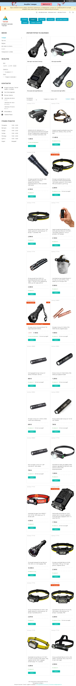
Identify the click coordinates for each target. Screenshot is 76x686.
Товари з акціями (36, 22)
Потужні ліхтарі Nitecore (35, 91)
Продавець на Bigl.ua (38, 683)
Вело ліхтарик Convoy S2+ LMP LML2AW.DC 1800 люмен (36, 465)
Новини (25, 22)
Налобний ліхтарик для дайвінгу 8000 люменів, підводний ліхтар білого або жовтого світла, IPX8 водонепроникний (62, 467)
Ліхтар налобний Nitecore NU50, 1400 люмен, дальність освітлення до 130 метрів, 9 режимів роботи (38, 611)
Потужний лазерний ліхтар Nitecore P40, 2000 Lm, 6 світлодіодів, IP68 (37, 563)
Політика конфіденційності (55, 684)
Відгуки (3, 43)
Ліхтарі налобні (56, 61)
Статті (3, 49)
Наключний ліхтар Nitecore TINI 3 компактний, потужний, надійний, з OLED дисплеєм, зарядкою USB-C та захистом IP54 (61, 516)
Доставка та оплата (7, 46)
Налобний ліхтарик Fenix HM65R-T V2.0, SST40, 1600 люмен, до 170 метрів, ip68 (37, 515)
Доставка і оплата (62, 19)
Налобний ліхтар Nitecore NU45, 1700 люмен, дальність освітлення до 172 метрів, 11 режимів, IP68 (38, 231)
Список (72, 99)
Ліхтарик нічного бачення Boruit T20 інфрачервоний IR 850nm (37, 327)
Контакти (50, 19)
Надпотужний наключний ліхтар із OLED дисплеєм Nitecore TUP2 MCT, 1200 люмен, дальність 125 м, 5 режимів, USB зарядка (61, 232)
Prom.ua (46, 681)
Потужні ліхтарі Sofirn (58, 91)
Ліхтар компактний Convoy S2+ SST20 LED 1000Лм (62, 419)
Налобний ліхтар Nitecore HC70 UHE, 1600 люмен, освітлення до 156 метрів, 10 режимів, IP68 (62, 611)
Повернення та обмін (7, 52)
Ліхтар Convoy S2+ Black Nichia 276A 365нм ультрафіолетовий (61, 373)
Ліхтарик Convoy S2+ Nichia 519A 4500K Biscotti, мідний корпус (60, 327)
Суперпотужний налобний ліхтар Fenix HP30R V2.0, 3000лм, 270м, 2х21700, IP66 (62, 132)
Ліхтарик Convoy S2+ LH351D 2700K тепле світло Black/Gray (37, 419)
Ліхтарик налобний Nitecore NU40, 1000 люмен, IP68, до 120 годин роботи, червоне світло (61, 564)
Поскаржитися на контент (42, 684)
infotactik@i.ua (8, 111)
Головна (24, 19)
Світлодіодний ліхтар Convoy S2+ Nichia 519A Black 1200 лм (36, 373)
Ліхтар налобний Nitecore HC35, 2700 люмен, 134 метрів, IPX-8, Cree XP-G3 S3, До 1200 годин (62, 658)
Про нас (42, 19)
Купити (32, 146)
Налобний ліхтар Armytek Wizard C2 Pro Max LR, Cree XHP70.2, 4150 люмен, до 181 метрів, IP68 (61, 280)
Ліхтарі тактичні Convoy (34, 61)
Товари (32, 19)
